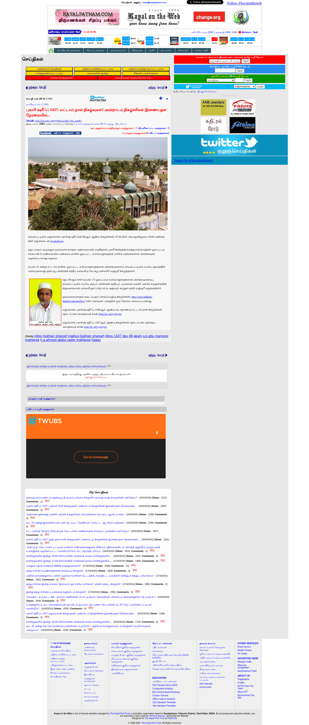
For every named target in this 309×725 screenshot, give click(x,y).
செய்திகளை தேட (59, 676)
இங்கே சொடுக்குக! (110, 314)
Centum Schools (160, 695)
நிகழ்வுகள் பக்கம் (208, 669)
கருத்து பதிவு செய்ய (117, 124)
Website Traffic (245, 662)
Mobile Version (245, 650)
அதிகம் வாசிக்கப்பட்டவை (63, 654)
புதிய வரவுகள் (159, 647)
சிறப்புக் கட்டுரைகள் (93, 670)
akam (138, 336)
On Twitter (242, 653)
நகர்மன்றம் (157, 651)
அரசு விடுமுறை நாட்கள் (211, 665)
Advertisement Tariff (247, 671)
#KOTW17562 (98, 99)
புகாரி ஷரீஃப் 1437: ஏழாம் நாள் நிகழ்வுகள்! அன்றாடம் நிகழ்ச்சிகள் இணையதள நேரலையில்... (80, 613)
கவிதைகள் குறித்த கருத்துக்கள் (126, 665)
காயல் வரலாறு (91, 696)
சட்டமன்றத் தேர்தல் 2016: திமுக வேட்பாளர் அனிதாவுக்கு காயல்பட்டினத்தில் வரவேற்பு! (77, 531)
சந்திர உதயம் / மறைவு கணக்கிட (215, 658)
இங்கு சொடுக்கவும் (96, 377)
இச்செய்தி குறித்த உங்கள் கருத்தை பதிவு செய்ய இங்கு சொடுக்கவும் (66, 366)
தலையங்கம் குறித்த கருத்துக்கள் (126, 651)
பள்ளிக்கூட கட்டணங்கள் (164, 681)
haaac (96, 340)
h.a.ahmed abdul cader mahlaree (65, 340)
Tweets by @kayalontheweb (193, 160)
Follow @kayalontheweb (244, 3)
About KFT (243, 692)
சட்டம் (87, 689)
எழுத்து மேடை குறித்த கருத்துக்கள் (128, 655)
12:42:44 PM (90, 32)
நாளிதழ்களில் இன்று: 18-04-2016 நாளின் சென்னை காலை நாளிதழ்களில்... (68, 555)
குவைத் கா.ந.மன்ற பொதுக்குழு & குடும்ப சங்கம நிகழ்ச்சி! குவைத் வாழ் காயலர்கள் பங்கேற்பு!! (81, 497)
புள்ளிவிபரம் (117, 673)
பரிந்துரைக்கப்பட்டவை (61, 665)
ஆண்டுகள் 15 (91, 700)
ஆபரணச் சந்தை (208, 661)
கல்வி (151, 50)
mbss (38, 336)
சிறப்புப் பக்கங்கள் (96, 50)
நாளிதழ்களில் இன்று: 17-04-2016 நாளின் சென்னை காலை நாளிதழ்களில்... (68, 560)
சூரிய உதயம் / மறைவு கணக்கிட (215, 654)
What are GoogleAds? (243, 666)
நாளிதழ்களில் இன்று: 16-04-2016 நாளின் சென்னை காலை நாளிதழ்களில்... (68, 621)
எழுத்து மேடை (91, 667)
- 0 (153, 128)
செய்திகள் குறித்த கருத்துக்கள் (125, 647)
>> (60, 643)
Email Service (244, 647)
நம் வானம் (166, 50)
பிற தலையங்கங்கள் (94, 654)
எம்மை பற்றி (201, 50)
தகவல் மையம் (118, 50)
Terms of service (157, 716)
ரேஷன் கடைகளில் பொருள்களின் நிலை (171, 669)
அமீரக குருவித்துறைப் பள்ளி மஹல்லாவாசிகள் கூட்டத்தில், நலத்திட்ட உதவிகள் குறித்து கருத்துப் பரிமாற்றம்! (90, 575)
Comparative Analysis (162, 688)
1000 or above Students (163, 699)
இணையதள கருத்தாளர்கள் (124, 669)
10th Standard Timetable (164, 706)
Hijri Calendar (206, 684)
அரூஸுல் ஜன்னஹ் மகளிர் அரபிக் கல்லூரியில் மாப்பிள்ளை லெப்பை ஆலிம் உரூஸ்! (75, 514)
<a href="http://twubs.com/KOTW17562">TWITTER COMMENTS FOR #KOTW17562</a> (96, 446)
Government (205, 687)
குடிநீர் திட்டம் (159, 661)
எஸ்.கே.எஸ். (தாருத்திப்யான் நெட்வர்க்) (58, 120)
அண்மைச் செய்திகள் (60, 650)
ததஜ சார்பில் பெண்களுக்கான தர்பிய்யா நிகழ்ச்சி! (54, 570)
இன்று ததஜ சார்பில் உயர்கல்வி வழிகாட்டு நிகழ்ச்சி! (56, 592)
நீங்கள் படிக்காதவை (60, 673)
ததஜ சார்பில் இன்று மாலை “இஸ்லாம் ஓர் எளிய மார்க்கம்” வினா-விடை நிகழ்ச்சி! (73, 584)
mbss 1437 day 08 (119, 336)
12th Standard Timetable (164, 702)
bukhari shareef (55, 336)
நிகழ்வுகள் (137, 50)
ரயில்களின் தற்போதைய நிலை (167, 665)
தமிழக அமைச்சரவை (210, 673)
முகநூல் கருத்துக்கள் (135, 133)
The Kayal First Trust (120, 713)
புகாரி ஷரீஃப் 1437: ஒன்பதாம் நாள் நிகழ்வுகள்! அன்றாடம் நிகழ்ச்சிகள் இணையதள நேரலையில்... (83, 539)
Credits (241, 682)
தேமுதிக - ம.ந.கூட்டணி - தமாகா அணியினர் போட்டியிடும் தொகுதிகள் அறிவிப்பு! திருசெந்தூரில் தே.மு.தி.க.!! (91, 596)
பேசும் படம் (90, 693)
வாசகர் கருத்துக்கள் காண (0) (89, 124)
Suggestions (243, 679)
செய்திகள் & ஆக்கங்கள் (68, 50)
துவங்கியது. (57, 241)
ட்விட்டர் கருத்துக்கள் (158, 133)
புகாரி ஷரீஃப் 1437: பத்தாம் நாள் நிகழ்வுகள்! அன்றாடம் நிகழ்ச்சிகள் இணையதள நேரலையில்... (81, 506)
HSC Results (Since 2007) (164, 685)
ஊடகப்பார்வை (91, 685)
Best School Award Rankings (166, 692)
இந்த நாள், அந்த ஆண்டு (62, 669)
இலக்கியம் (89, 674)
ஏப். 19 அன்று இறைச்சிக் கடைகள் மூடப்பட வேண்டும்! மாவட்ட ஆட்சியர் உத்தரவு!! (75, 522)
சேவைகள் (183, 50)
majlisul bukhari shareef (86, 336)
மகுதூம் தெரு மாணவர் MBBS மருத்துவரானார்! (53, 565)
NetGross (172, 718)
